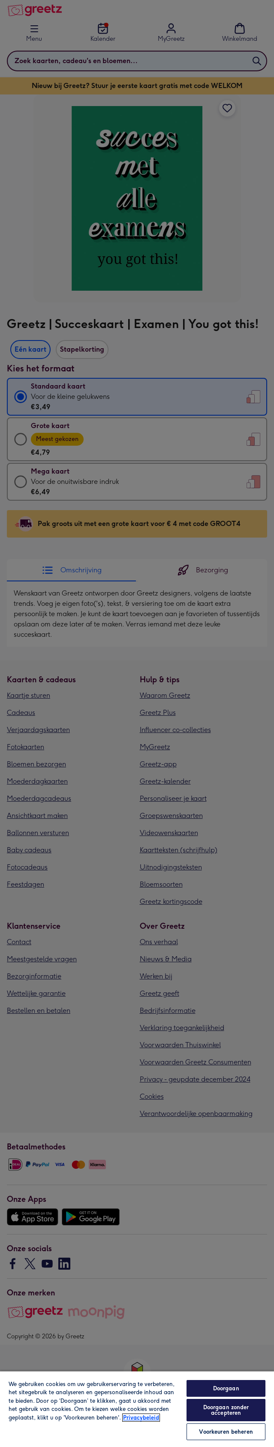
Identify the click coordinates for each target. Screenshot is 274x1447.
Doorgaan (226, 1388)
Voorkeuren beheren (226, 1432)
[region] (137, 1409)
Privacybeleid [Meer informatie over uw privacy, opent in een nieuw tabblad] (141, 1417)
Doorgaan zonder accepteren (226, 1410)
